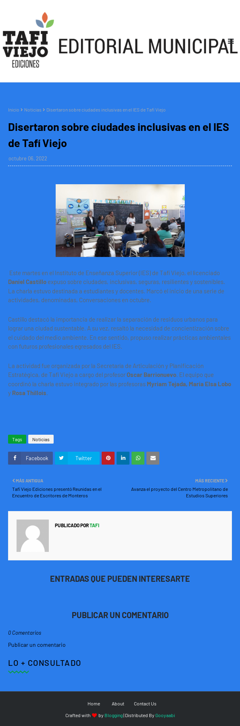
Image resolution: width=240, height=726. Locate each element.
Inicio (13, 109)
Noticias (33, 109)
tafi (94, 525)
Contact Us (145, 703)
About (118, 703)
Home (94, 703)
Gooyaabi (165, 715)
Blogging (113, 715)
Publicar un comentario (37, 644)
